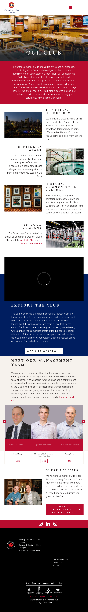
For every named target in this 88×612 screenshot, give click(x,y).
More (18, 461)
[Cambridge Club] (11, 7)
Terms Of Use (52, 596)
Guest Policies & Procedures (63, 509)
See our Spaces (42, 351)
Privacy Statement (37, 596)
